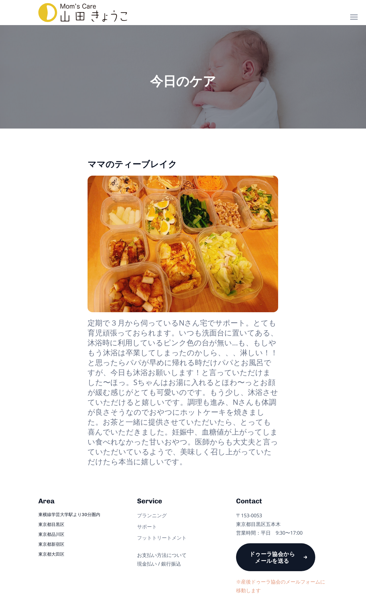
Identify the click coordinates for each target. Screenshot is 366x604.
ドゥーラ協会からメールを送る (272, 557)
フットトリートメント (162, 537)
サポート (147, 526)
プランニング (152, 515)
